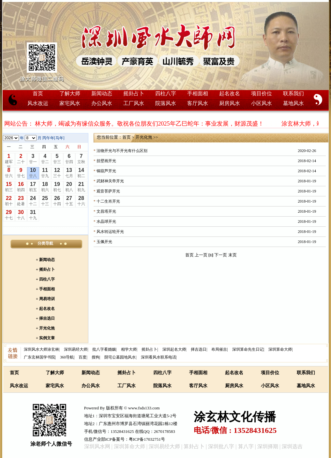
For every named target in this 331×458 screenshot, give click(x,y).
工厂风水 (133, 103)
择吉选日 (198, 349)
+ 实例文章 (45, 338)
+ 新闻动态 (45, 259)
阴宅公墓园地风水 (120, 357)
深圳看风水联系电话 (158, 357)
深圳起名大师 (174, 349)
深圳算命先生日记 (247, 349)
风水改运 (37, 103)
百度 (82, 357)
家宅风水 (69, 103)
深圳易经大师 (75, 349)
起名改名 (229, 93)
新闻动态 (101, 93)
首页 (38, 93)
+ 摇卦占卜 (45, 269)
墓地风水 (293, 103)
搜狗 (95, 357)
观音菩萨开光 (108, 191)
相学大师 (129, 349)
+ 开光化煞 (45, 328)
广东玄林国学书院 (39, 357)
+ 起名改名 (45, 308)
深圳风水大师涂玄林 (41, 349)
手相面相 (197, 93)
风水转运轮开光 (110, 231)
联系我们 (293, 93)
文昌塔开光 (106, 211)
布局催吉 (219, 349)
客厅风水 (197, 103)
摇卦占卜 (133, 93)
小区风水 (261, 103)
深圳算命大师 (280, 349)
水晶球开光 (106, 221)
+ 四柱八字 (45, 279)
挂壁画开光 (106, 161)
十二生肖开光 (108, 201)
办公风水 (101, 103)
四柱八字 (165, 93)
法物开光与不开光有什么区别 (122, 150)
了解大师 (69, 93)
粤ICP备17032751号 (147, 439)
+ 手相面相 (45, 289)
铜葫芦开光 (106, 171)
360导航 (67, 357)
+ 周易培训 (45, 299)
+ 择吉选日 (45, 318)
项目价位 (261, 93)
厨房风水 (229, 103)
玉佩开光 (104, 241)
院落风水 (165, 103)
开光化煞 (143, 137)
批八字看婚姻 (104, 349)
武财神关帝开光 (110, 181)
